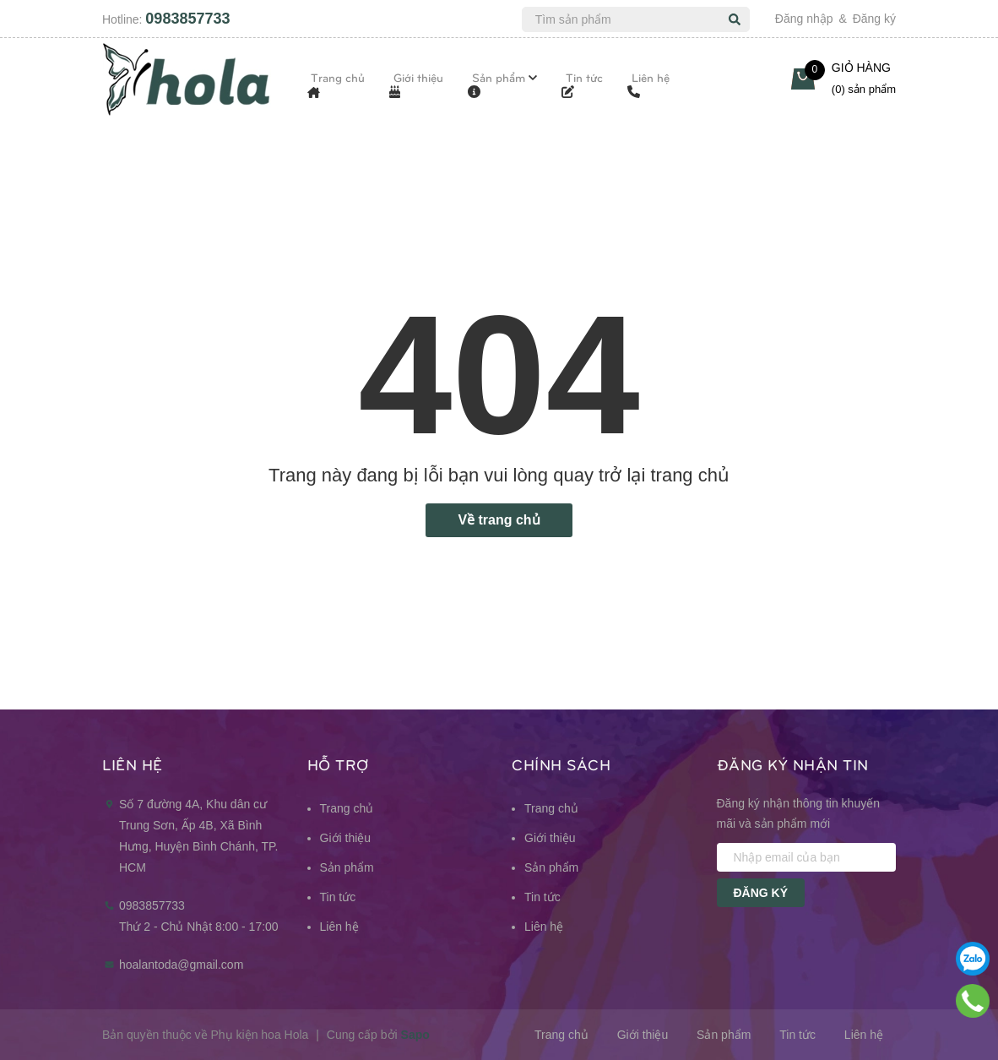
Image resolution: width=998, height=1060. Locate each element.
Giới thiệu (346, 838)
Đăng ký (874, 18)
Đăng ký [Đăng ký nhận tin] (761, 893)
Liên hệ (339, 926)
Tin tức (338, 897)
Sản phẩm (347, 867)
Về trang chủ (499, 520)
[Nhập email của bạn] (807, 857)
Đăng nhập (804, 18)
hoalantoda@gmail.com (181, 964)
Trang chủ (347, 808)
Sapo (415, 1034)
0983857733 (187, 18)
